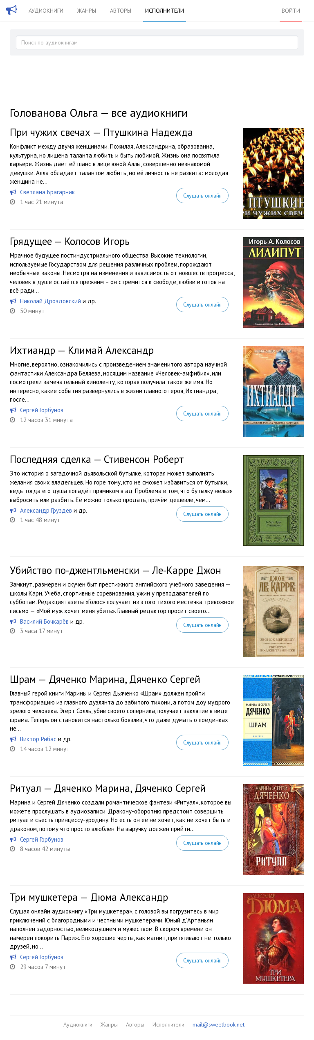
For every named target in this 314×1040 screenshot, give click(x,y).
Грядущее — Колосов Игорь (70, 241)
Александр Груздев (46, 510)
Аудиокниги (46, 10)
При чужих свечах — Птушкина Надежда (101, 132)
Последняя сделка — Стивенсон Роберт (97, 459)
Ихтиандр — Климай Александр (82, 350)
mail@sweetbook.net (218, 1024)
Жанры (86, 10)
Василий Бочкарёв (44, 621)
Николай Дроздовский (50, 301)
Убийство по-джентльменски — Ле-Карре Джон (115, 570)
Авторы (120, 10)
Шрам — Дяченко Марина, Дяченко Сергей (105, 679)
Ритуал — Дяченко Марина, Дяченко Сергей (108, 788)
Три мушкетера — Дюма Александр (89, 897)
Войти (291, 10)
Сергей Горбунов (41, 410)
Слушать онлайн (202, 195)
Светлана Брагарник (47, 192)
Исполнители (164, 10)
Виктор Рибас (38, 739)
